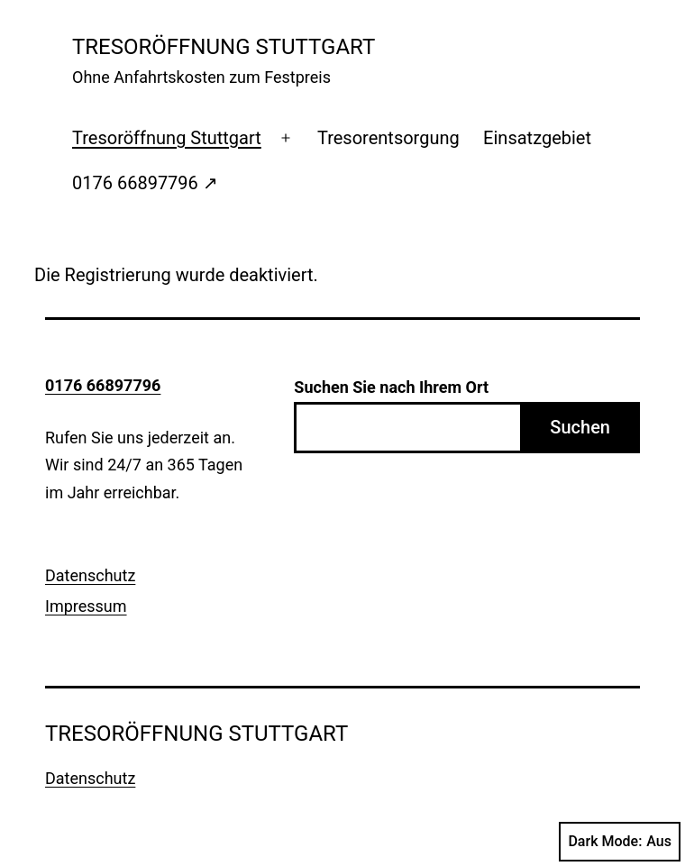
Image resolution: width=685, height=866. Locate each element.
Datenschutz (90, 575)
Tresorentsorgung (388, 138)
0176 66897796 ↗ (145, 183)
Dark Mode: (619, 841)
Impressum (86, 606)
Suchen (580, 427)
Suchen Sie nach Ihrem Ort (391, 387)
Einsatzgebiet (537, 138)
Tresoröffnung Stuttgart (166, 138)
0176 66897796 (102, 385)
